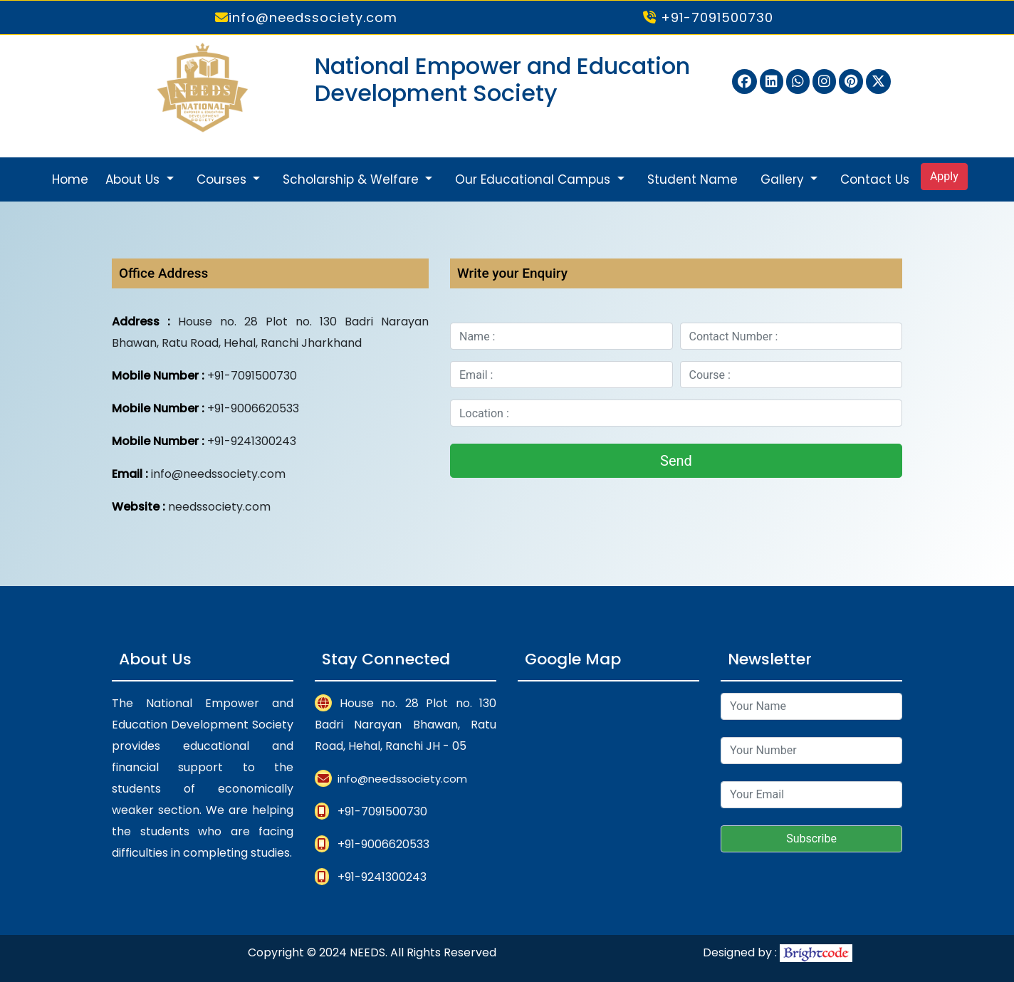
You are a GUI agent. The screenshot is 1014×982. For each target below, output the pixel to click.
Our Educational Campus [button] (534, 179)
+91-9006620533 (383, 844)
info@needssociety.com (306, 17)
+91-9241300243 (382, 877)
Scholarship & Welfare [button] (352, 179)
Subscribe (811, 838)
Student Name (692, 179)
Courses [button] (223, 179)
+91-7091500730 (708, 17)
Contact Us (874, 179)
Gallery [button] (783, 179)
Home (70, 179)
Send (676, 460)
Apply (944, 176)
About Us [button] (134, 179)
